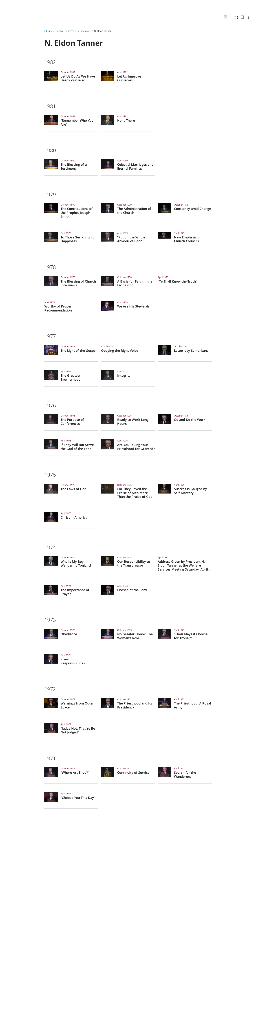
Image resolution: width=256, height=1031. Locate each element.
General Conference (66, 31)
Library (48, 31)
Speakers (85, 31)
